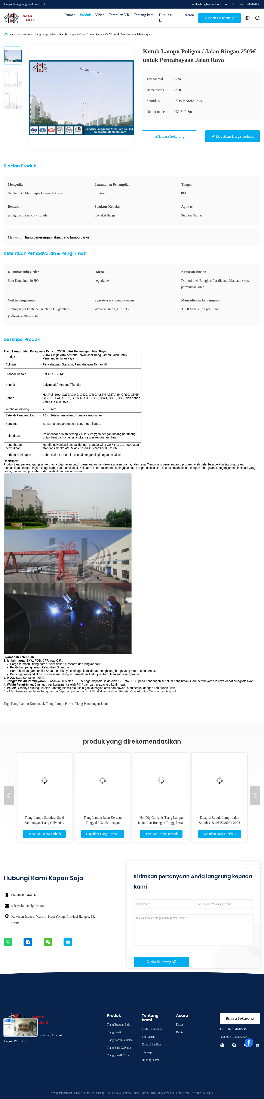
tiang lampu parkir (59, 703)
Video (99, 15)
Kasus (179, 1024)
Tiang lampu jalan (45, 34)
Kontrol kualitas (151, 1044)
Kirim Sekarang (161, 961)
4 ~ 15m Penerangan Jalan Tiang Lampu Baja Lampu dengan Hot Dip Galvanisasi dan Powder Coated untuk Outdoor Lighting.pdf (90, 691)
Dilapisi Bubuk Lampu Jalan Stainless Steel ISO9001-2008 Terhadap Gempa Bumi (219, 823)
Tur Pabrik (148, 1036)
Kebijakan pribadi (61, 1093)
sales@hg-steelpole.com (28, 906)
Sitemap (147, 1052)
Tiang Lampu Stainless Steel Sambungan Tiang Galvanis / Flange (44, 823)
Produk (85, 15)
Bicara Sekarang (219, 17)
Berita (179, 1032)
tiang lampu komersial (27, 703)
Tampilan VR (119, 15)
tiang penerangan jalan (91, 703)
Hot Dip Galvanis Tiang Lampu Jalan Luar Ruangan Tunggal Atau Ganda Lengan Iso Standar (161, 823)
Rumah (70, 15)
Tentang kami (144, 15)
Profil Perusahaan (152, 1029)
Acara (189, 15)
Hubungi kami (165, 18)
